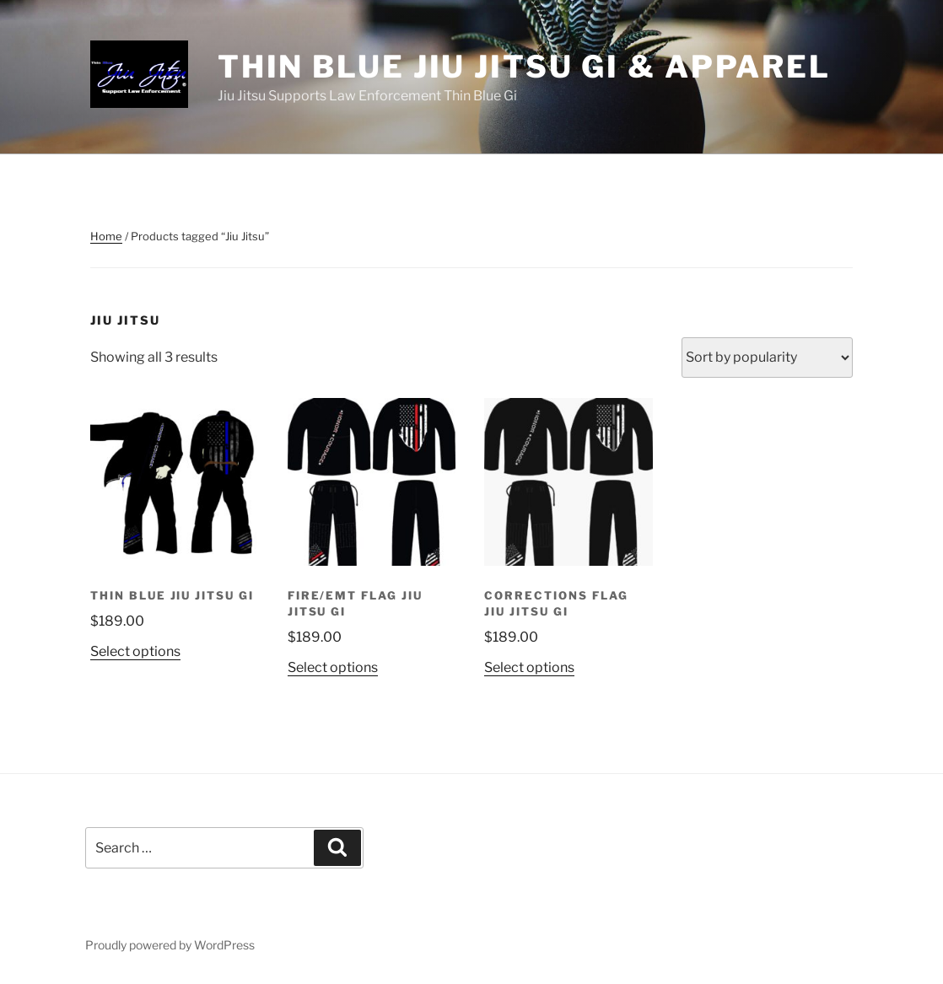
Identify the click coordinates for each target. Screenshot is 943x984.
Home (106, 236)
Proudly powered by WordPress (170, 945)
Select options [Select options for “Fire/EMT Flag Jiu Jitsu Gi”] (333, 667)
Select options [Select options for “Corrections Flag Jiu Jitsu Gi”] (529, 667)
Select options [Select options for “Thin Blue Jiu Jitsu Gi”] (135, 651)
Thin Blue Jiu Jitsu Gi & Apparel (524, 66)
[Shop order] (767, 357)
